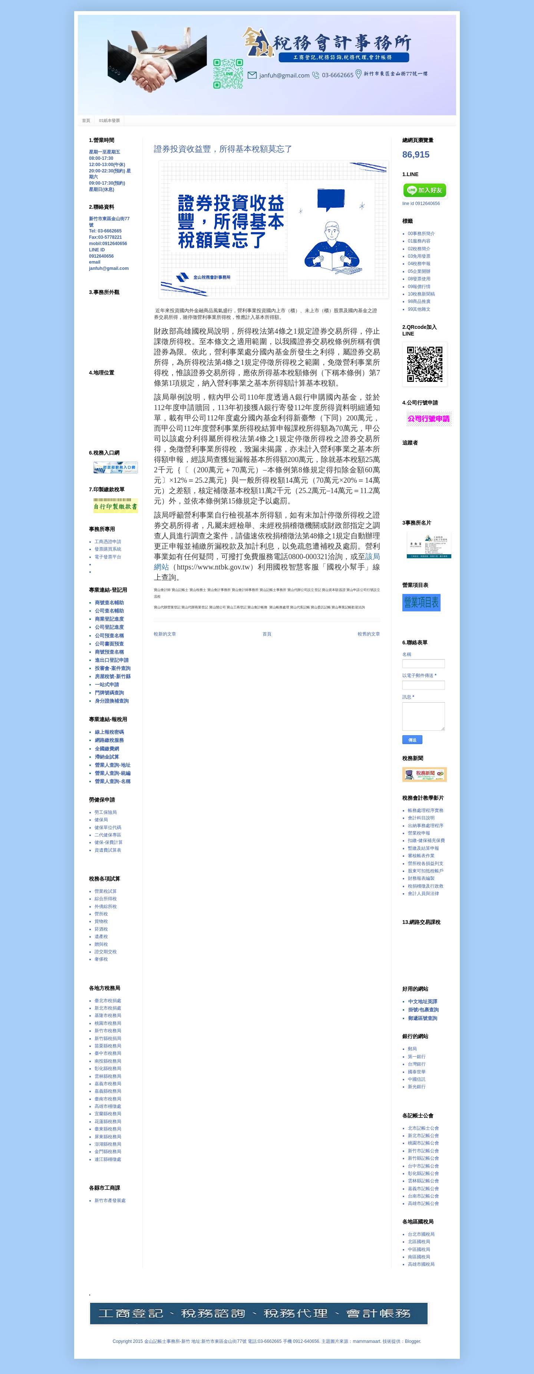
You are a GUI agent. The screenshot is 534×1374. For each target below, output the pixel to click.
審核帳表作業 (421, 855)
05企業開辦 (419, 271)
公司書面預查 (109, 644)
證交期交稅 (106, 951)
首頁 (86, 120)
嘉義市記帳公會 (423, 1188)
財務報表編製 (421, 878)
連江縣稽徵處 (108, 1159)
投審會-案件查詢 (112, 668)
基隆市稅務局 (108, 1015)
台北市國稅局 (421, 1234)
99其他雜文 (419, 309)
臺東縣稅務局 (108, 1129)
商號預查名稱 (109, 652)
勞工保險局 (106, 812)
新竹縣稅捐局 (108, 1038)
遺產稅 (101, 936)
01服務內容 (419, 241)
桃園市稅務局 (108, 1023)
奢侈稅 (101, 959)
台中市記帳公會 (423, 1166)
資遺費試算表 (108, 850)
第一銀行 (417, 1056)
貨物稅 (101, 921)
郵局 (412, 1048)
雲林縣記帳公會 (423, 1180)
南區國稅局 (419, 1256)
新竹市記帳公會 (423, 1150)
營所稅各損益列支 (426, 863)
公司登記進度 (109, 627)
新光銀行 (417, 1086)
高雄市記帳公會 (423, 1203)
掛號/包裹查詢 (423, 1010)
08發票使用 (419, 278)
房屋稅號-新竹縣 (112, 676)
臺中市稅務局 (108, 1053)
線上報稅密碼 (109, 732)
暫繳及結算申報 (423, 848)
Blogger (412, 1341)
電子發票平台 (108, 556)
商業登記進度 (109, 619)
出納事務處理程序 (426, 825)
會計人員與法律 (423, 893)
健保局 (101, 819)
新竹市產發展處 (110, 1200)
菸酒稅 (101, 929)
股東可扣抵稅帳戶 (426, 870)
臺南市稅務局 (108, 1098)
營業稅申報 (419, 833)
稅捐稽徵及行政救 (426, 886)
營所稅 (101, 913)
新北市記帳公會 (423, 1135)
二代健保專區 (108, 835)
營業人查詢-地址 (112, 765)
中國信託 (417, 1079)
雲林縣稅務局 (108, 1076)
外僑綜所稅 (106, 906)
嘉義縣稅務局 (108, 1091)
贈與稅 (101, 944)
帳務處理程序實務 (426, 810)
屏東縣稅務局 (108, 1136)
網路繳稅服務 (109, 740)
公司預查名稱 (109, 635)
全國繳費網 (107, 749)
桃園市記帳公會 (423, 1143)
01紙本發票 (109, 120)
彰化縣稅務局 (108, 1068)
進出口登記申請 (112, 660)
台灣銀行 (417, 1064)
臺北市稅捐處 (108, 1000)
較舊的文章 (369, 634)
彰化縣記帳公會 (423, 1173)
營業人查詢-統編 (112, 773)
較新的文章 (165, 634)
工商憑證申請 (108, 541)
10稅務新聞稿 (421, 294)
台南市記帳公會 (423, 1196)
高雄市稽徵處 (108, 1106)
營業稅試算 (106, 891)
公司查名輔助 (109, 611)
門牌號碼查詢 (109, 693)
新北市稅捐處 (108, 1008)
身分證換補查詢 (112, 701)
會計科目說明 (421, 817)
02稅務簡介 (419, 248)
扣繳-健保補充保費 (426, 840)
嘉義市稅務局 (108, 1083)
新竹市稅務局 (108, 1030)
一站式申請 (107, 684)
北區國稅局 (419, 1241)
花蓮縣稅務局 (108, 1121)
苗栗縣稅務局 (108, 1045)
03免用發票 (419, 256)
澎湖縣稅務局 (108, 1144)
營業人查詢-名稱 (112, 781)
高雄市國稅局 (421, 1264)
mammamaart (366, 1341)
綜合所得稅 (106, 898)
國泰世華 (417, 1071)
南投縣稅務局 (108, 1061)
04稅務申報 (419, 263)
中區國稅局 (419, 1249)
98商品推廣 (419, 301)
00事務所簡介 (421, 233)
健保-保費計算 (109, 842)
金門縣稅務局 (108, 1151)
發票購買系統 (108, 549)
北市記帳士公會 (423, 1128)
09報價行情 (419, 286)
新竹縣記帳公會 (423, 1158)
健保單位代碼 (108, 827)
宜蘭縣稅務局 (108, 1113)
